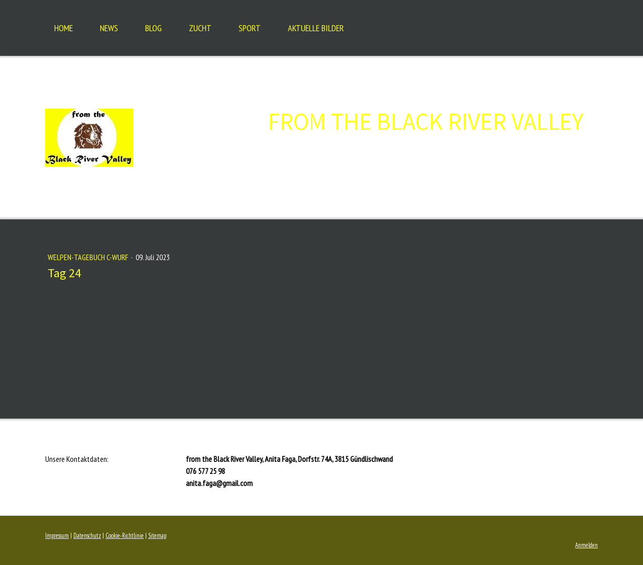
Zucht (200, 28)
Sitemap (157, 535)
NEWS (109, 28)
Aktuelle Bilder (316, 28)
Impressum (57, 535)
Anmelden (586, 545)
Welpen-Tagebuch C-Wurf (89, 257)
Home (63, 28)
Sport (250, 28)
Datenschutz (87, 535)
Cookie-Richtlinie (124, 535)
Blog (153, 28)
